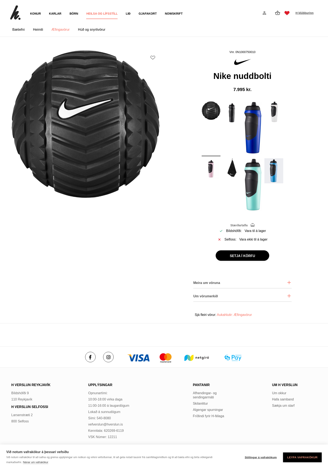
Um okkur (279, 393)
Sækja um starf (283, 405)
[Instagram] (108, 357)
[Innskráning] (264, 13)
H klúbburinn (305, 13)
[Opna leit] (254, 13)
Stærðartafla (238, 225)
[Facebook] (90, 357)
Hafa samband (283, 399)
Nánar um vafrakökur (35, 462)
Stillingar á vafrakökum (261, 457)
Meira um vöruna (206, 283)
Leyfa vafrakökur (302, 457)
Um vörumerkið (205, 296)
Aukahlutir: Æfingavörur (234, 315)
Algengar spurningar (208, 410)
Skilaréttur (200, 403)
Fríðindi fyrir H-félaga (208, 416)
